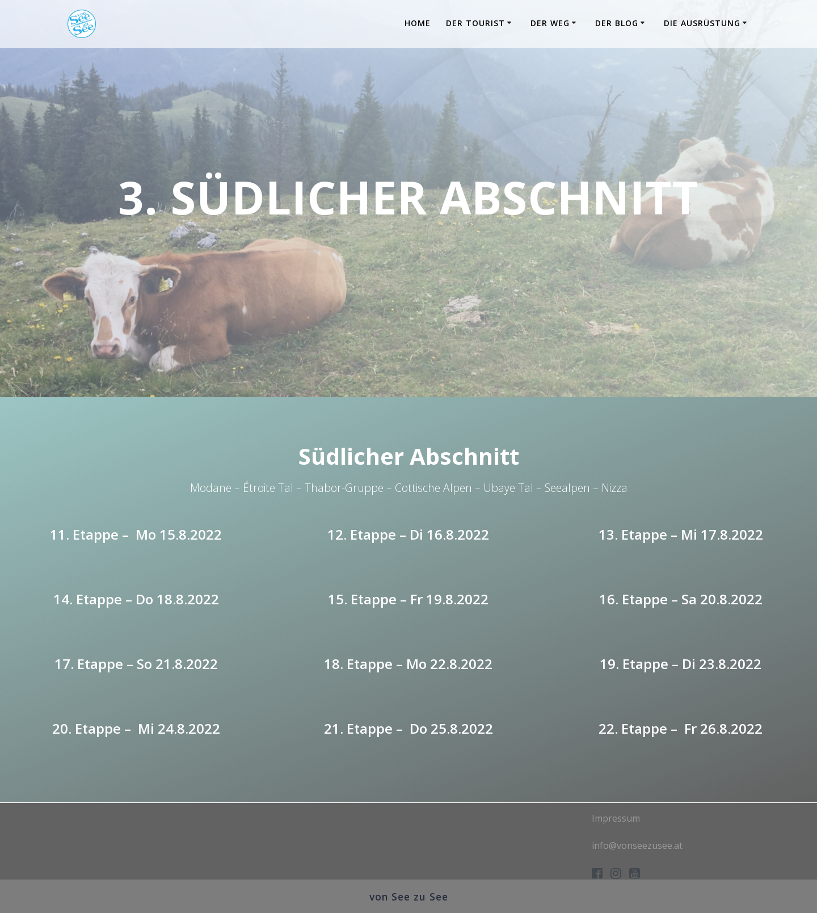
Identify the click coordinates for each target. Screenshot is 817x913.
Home (418, 23)
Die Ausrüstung (702, 23)
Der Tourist (475, 23)
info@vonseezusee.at (637, 845)
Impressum (616, 818)
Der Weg (550, 23)
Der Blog (616, 23)
